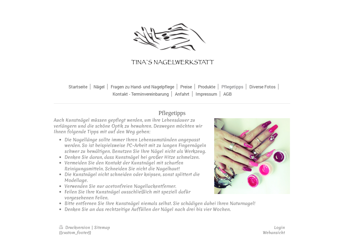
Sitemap (102, 227)
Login (279, 227)
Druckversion (75, 227)
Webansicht (274, 232)
